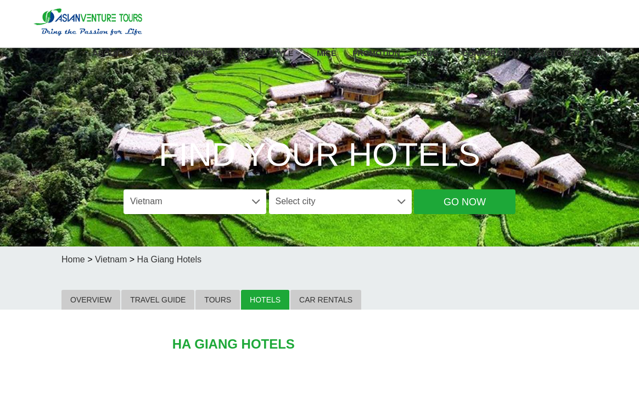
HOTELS (265, 299)
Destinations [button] (188, 53)
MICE (326, 53)
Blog (431, 53)
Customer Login (571, 53)
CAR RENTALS (325, 299)
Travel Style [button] (269, 53)
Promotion (376, 53)
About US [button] (116, 53)
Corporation (490, 53)
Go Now (465, 202)
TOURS (217, 299)
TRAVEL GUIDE (158, 299)
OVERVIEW (90, 299)
